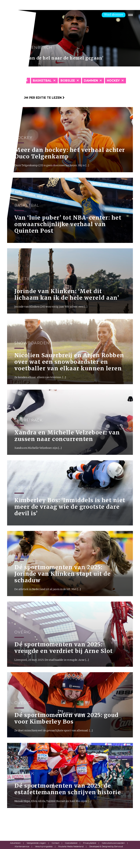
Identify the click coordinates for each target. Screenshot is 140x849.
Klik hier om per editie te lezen (36, 97)
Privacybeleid (89, 843)
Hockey (113, 80)
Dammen (91, 80)
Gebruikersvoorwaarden (113, 843)
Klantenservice (22, 846)
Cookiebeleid (71, 843)
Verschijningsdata (43, 846)
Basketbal (42, 80)
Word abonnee (113, 14)
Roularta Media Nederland (70, 846)
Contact (55, 843)
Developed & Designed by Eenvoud (106, 846)
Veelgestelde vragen (36, 843)
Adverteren (15, 843)
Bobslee (68, 80)
